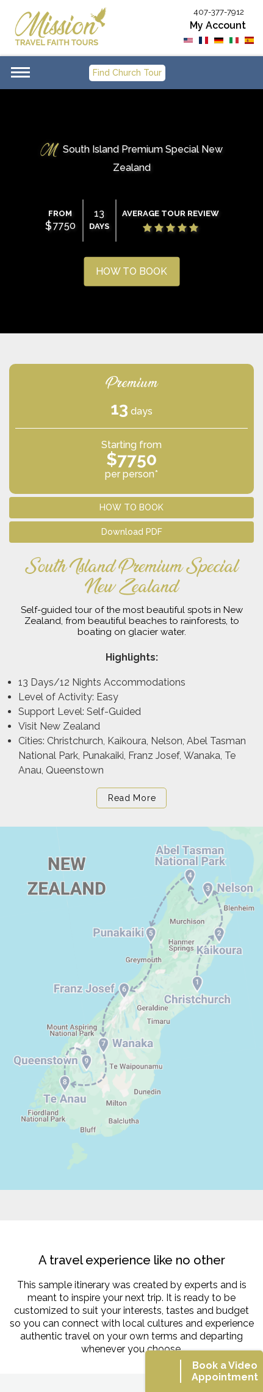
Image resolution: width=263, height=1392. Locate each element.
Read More (132, 798)
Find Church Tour (127, 73)
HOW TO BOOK (131, 271)
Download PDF (131, 532)
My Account (218, 25)
